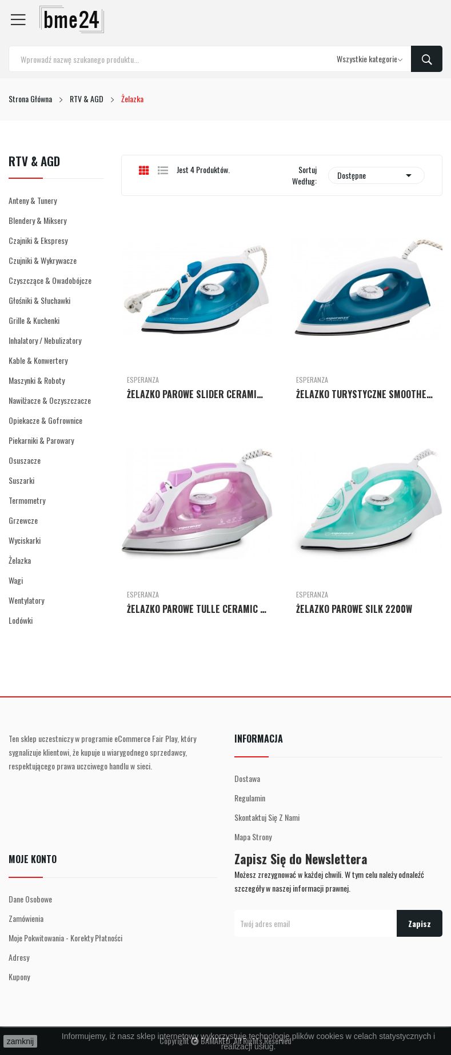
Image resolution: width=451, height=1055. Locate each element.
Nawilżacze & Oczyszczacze (50, 400)
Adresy (19, 957)
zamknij (20, 1041)
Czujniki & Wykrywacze (43, 260)
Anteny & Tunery (33, 200)
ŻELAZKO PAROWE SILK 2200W (354, 609)
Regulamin (249, 798)
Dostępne (376, 175)
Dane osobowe (30, 899)
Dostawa (247, 778)
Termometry (27, 500)
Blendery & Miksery (37, 220)
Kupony (19, 976)
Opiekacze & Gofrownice (45, 420)
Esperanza (143, 379)
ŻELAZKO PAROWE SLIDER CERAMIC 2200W (197, 394)
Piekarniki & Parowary (41, 440)
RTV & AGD (34, 162)
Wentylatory (26, 600)
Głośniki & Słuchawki (39, 300)
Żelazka (20, 560)
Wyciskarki (25, 540)
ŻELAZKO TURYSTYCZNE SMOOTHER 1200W (366, 394)
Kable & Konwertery (38, 360)
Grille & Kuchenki (34, 320)
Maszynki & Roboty (37, 380)
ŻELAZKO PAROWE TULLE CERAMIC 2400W (197, 609)
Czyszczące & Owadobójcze (50, 280)
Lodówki (21, 620)
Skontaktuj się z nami (267, 817)
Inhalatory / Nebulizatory (45, 340)
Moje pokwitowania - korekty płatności (65, 938)
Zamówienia (26, 918)
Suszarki (21, 480)
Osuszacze (25, 460)
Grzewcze (23, 520)
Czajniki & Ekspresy (38, 240)
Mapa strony (253, 837)
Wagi (16, 580)
